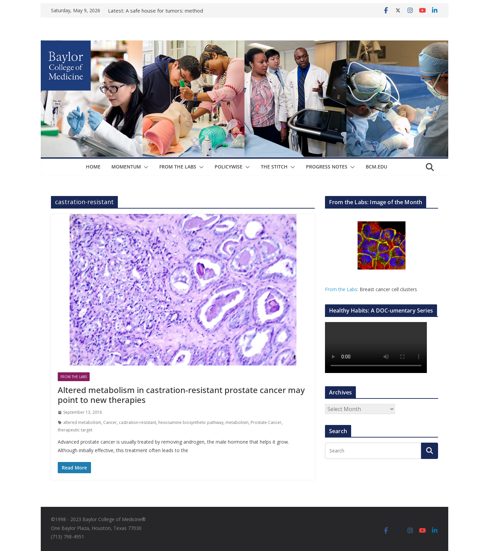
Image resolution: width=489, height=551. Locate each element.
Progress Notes (326, 166)
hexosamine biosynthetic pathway (190, 422)
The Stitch (274, 166)
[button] (144, 167)
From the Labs (341, 289)
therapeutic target (75, 430)
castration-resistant (137, 422)
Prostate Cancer (266, 422)
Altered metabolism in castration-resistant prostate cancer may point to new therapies (181, 394)
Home (93, 166)
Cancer (110, 422)
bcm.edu (376, 166)
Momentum (126, 166)
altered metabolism (82, 422)
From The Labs (177, 166)
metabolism (237, 422)
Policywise (228, 166)
